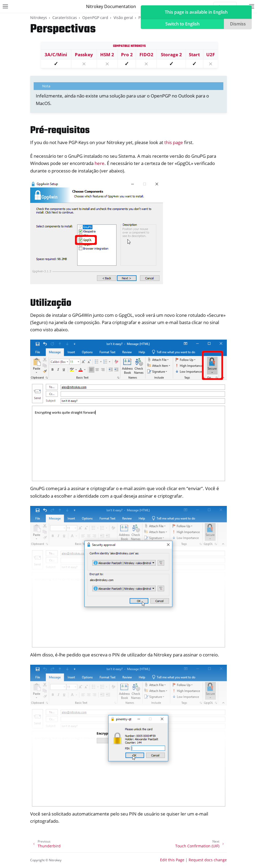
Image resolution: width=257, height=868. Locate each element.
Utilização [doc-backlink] (50, 303)
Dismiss (238, 24)
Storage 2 (171, 54)
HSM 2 (107, 54)
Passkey (84, 54)
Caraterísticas (64, 17)
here (99, 163)
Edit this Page (172, 859)
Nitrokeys (38, 17)
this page (173, 142)
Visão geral (123, 17)
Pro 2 (127, 54)
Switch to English (182, 24)
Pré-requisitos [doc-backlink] (60, 130)
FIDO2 (146, 54)
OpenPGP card (95, 17)
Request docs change (208, 859)
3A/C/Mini (56, 54)
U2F (210, 54)
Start (194, 54)
